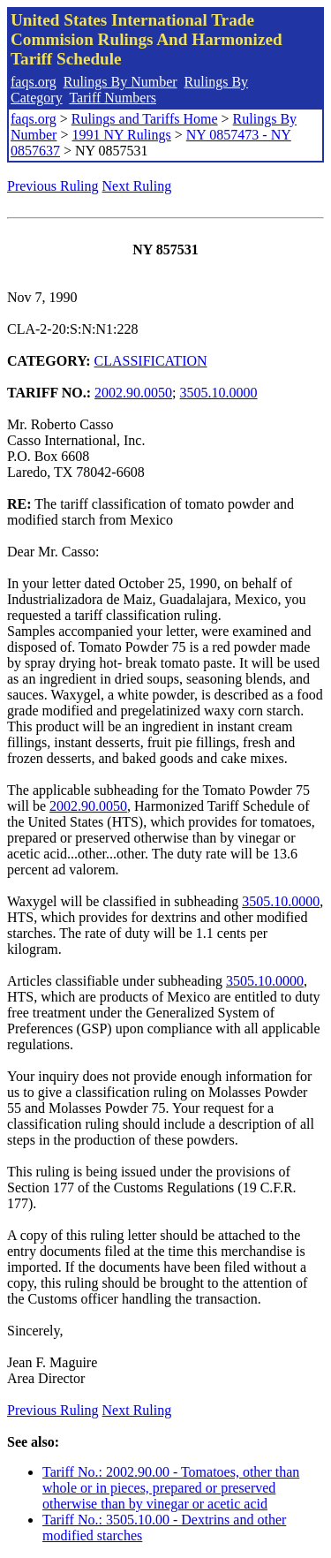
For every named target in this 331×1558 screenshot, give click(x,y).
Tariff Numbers (112, 97)
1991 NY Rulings (120, 134)
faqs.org (33, 81)
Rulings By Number (120, 81)
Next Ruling (137, 185)
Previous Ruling (53, 185)
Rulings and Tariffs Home (144, 118)
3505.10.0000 (219, 392)
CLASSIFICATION (150, 360)
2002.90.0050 (133, 392)
